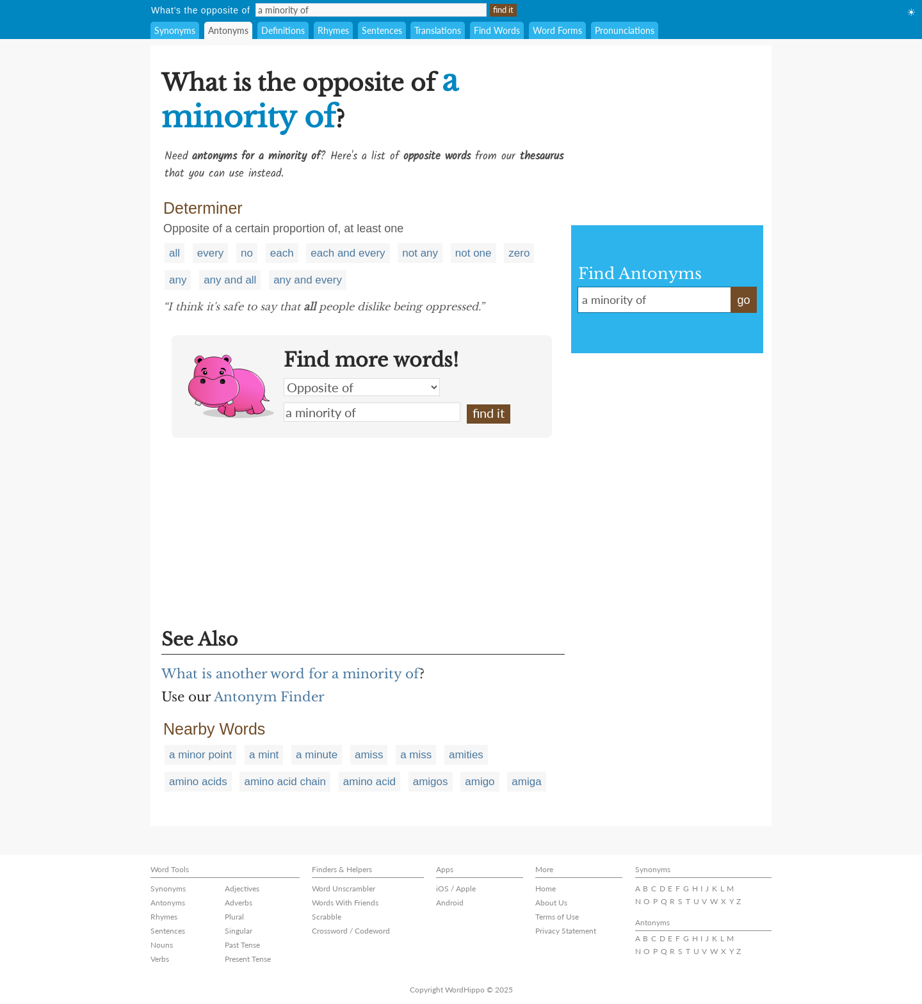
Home (545, 888)
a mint (264, 755)
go (743, 300)
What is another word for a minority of (290, 673)
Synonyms (174, 30)
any (177, 280)
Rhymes (333, 30)
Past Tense (242, 945)
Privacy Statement (565, 931)
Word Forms (557, 30)
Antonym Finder (269, 697)
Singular (238, 931)
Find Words (497, 30)
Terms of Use (557, 916)
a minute (316, 755)
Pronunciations (624, 30)
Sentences (382, 30)
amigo (479, 782)
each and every (348, 253)
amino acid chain (285, 782)
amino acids (198, 782)
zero (519, 253)
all (174, 253)
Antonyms (228, 30)
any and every (307, 280)
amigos (430, 782)
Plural (234, 916)
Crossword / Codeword (351, 931)
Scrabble (326, 916)
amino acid (369, 782)
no (247, 253)
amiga (526, 782)
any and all (230, 280)
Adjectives (242, 888)
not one (473, 253)
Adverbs (238, 902)
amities (466, 755)
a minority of (372, 412)
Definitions (283, 30)
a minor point (200, 755)
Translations (437, 30)
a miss (416, 755)
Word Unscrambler (343, 888)
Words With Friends (345, 902)
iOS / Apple (456, 888)
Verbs (159, 959)
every (210, 253)
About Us (551, 902)
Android (450, 902)
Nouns (161, 945)
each (282, 253)
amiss (369, 755)
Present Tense (248, 959)
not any (420, 253)
